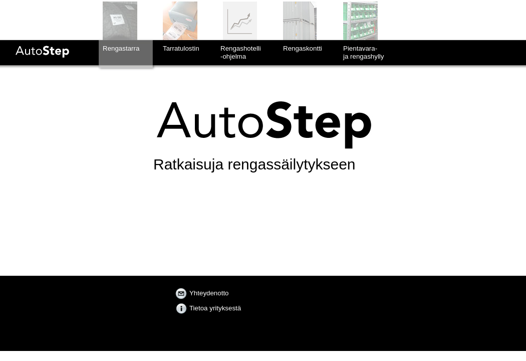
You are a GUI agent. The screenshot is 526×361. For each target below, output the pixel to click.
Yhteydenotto (202, 293)
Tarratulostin (181, 48)
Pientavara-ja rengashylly (363, 52)
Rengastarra (121, 48)
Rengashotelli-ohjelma (240, 52)
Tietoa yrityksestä (208, 308)
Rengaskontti (302, 48)
